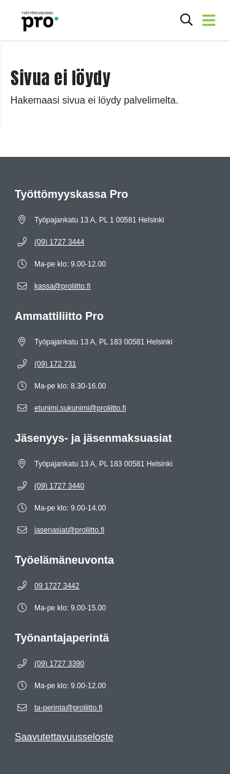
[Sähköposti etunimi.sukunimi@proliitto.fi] (80, 408)
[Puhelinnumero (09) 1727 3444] (59, 242)
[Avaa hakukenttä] (186, 20)
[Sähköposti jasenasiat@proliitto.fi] (69, 530)
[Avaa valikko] (208, 20)
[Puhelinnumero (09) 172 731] (55, 364)
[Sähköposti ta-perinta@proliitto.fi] (68, 708)
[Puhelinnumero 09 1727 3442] (56, 586)
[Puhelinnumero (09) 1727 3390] (59, 664)
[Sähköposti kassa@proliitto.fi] (62, 286)
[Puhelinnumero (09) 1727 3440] (59, 486)
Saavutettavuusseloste (64, 737)
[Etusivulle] (34, 20)
